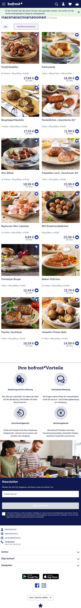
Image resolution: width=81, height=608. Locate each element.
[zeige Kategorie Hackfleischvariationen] (26, 26)
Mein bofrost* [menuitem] (9, 529)
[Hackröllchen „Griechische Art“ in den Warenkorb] (77, 131)
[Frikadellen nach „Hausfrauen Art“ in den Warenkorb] (77, 184)
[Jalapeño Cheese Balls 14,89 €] (61, 323)
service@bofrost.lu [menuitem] (11, 538)
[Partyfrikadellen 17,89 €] (20, 58)
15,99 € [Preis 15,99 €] (69, 184)
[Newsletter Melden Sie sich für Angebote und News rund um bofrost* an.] (40, 501)
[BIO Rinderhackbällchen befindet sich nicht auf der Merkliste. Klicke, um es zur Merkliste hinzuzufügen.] (77, 194)
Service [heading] (40, 551)
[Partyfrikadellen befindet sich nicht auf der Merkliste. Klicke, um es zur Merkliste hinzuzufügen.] (36, 35)
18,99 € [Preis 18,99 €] (69, 78)
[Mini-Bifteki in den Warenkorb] (37, 184)
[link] (23, 4)
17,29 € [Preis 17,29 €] (29, 131)
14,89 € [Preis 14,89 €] (69, 343)
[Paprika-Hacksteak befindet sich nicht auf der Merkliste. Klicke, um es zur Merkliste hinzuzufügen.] (36, 300)
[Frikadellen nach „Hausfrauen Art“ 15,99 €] (61, 164)
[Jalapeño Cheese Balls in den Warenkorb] (77, 343)
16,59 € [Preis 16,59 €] (28, 343)
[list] (40, 406)
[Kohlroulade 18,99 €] (61, 58)
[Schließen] (79, 12)
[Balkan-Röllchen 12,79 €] (61, 270)
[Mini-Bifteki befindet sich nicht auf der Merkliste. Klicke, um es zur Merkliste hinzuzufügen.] (36, 141)
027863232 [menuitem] (7, 542)
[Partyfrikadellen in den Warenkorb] (37, 78)
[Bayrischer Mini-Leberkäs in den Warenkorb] (37, 237)
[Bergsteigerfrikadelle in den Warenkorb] (37, 131)
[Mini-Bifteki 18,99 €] (20, 164)
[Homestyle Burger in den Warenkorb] (37, 290)
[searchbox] (56, 4)
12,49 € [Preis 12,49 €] (28, 290)
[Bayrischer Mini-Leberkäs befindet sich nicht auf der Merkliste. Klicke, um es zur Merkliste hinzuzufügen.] (36, 194)
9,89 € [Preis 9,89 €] (29, 237)
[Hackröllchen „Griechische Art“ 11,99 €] (61, 111)
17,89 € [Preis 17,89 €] (29, 78)
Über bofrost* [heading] (40, 558)
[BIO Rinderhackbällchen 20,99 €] (61, 217)
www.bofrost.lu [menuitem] (9, 533)
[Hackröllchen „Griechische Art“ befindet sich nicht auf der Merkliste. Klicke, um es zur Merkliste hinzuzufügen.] (77, 88)
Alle (5, 27)
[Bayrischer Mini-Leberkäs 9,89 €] (20, 217)
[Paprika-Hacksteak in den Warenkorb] (37, 343)
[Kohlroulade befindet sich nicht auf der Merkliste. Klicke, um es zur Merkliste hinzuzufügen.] (77, 35)
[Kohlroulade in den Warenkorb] (77, 78)
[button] (5, 4)
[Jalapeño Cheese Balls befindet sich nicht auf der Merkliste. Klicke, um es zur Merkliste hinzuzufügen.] (77, 300)
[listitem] (20, 388)
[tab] (63, 4)
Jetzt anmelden (40, 505)
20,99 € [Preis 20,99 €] (69, 237)
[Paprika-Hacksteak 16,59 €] (20, 323)
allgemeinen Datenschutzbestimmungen (20, 517)
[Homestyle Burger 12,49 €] (20, 270)
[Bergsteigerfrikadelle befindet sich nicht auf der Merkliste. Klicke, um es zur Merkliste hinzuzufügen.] (36, 88)
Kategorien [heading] (40, 565)
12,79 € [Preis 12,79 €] (69, 290)
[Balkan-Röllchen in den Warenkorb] (77, 290)
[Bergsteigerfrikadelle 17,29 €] (20, 111)
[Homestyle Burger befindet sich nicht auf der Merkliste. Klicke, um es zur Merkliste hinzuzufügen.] (36, 247)
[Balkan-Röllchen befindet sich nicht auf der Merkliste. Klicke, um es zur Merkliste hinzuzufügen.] (77, 247)
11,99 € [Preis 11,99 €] (69, 131)
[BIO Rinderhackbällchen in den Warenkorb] (77, 237)
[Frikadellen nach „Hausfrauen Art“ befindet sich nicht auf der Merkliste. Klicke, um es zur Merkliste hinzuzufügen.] (77, 141)
